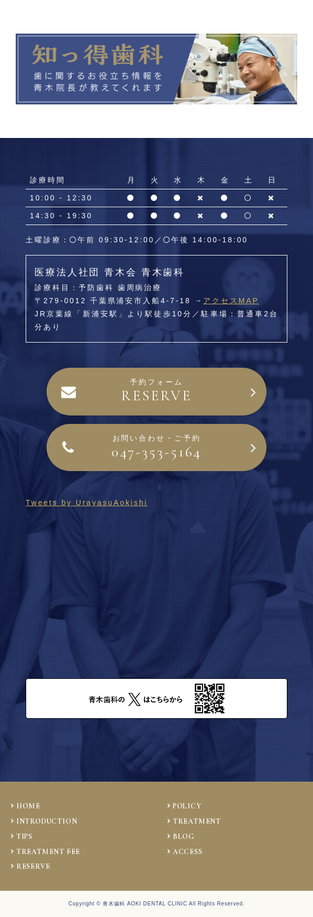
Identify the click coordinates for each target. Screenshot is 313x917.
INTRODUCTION (46, 821)
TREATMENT (197, 821)
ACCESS (188, 851)
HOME (28, 806)
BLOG (184, 836)
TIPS (24, 836)
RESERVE (33, 866)
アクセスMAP (231, 300)
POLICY (187, 806)
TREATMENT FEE (48, 851)
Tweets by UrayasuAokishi (87, 502)
